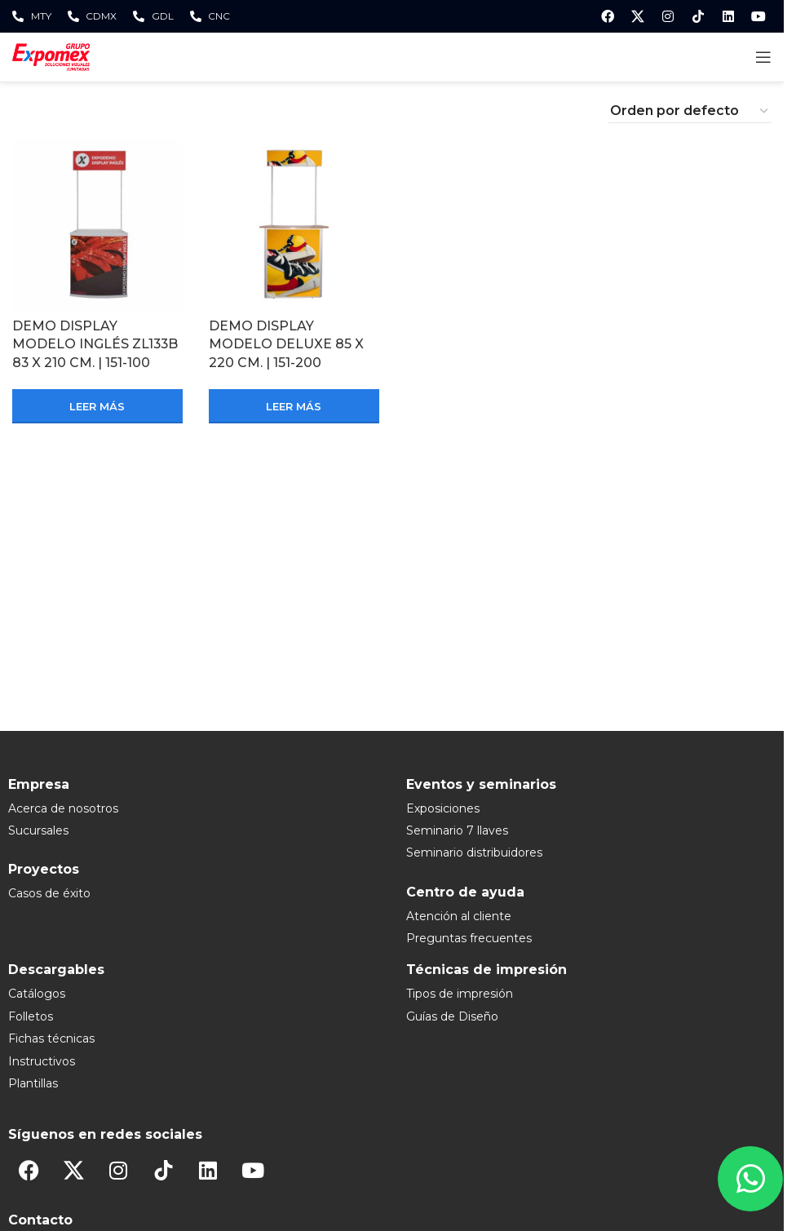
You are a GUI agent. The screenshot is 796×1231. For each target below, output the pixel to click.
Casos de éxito (49, 893)
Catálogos (36, 993)
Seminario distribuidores (474, 852)
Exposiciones (443, 808)
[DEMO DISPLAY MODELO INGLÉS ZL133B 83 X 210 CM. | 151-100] (97, 224)
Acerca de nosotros (63, 808)
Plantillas (33, 1083)
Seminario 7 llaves (457, 830)
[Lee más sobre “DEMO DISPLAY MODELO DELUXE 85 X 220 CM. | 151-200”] (294, 406)
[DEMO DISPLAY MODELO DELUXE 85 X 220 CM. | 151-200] (294, 224)
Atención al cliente (458, 916)
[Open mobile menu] (763, 57)
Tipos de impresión (459, 993)
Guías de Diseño (452, 1016)
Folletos (30, 1016)
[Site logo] (51, 56)
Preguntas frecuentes (469, 938)
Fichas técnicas (51, 1038)
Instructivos (41, 1061)
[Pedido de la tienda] (690, 111)
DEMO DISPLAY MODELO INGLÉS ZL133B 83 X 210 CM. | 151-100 (95, 344)
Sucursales (38, 830)
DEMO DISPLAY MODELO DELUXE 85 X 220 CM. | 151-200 (286, 344)
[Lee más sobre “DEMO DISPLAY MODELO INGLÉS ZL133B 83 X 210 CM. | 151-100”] (97, 406)
